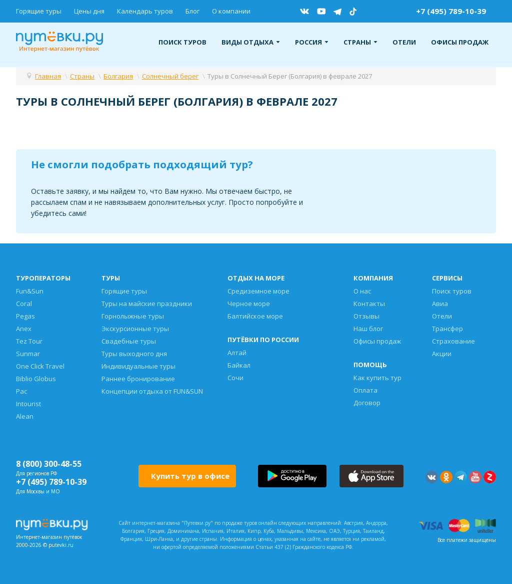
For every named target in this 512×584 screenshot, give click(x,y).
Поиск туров (182, 42)
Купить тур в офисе (190, 476)
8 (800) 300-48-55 (49, 463)
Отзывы (367, 316)
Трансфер (447, 328)
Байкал (239, 365)
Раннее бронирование (138, 378)
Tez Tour (29, 341)
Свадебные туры (129, 341)
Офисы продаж (459, 42)
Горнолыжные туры (133, 316)
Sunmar (28, 353)
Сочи (236, 377)
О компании (231, 11)
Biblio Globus (36, 378)
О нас (362, 291)
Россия (311, 42)
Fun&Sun (30, 291)
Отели (404, 42)
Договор (367, 402)
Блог (193, 11)
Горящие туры (39, 11)
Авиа (440, 303)
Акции (442, 353)
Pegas (25, 316)
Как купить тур (378, 377)
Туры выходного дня (134, 353)
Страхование (453, 341)
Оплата (366, 390)
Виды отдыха (251, 42)
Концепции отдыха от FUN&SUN (152, 391)
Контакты (369, 303)
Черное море (249, 303)
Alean (25, 416)
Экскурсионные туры (135, 328)
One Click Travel (40, 366)
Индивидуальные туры (139, 366)
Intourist (28, 403)
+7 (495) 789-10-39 (451, 11)
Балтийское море (255, 316)
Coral (24, 303)
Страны (361, 42)
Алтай (237, 352)
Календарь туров (145, 11)
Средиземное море (259, 291)
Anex (24, 328)
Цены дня (89, 11)
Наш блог (368, 328)
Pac (21, 391)
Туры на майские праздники (147, 303)
